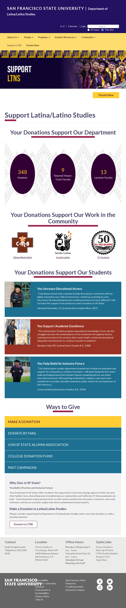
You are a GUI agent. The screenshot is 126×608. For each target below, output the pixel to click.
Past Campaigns (22, 467)
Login (83, 26)
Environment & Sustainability (42, 591)
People (30, 38)
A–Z (62, 26)
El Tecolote (103, 257)
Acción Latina (63, 257)
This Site (107, 29)
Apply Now (101, 559)
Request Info (102, 556)
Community (89, 38)
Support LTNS (14, 45)
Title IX (39, 599)
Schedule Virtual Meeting (74, 561)
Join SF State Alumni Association (38, 445)
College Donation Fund (30, 456)
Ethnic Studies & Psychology (43, 549)
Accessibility (41, 580)
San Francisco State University (75, 582)
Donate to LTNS (23, 524)
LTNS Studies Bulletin (107, 553)
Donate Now (32, 45)
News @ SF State (104, 550)
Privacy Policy (42, 596)
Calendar (72, 26)
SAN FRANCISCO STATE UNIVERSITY (45, 8)
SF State (93, 29)
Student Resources (67, 38)
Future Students (104, 547)
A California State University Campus (75, 588)
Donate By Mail (22, 433)
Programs (45, 38)
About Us (14, 38)
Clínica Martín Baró (22, 257)
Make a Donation (24, 422)
